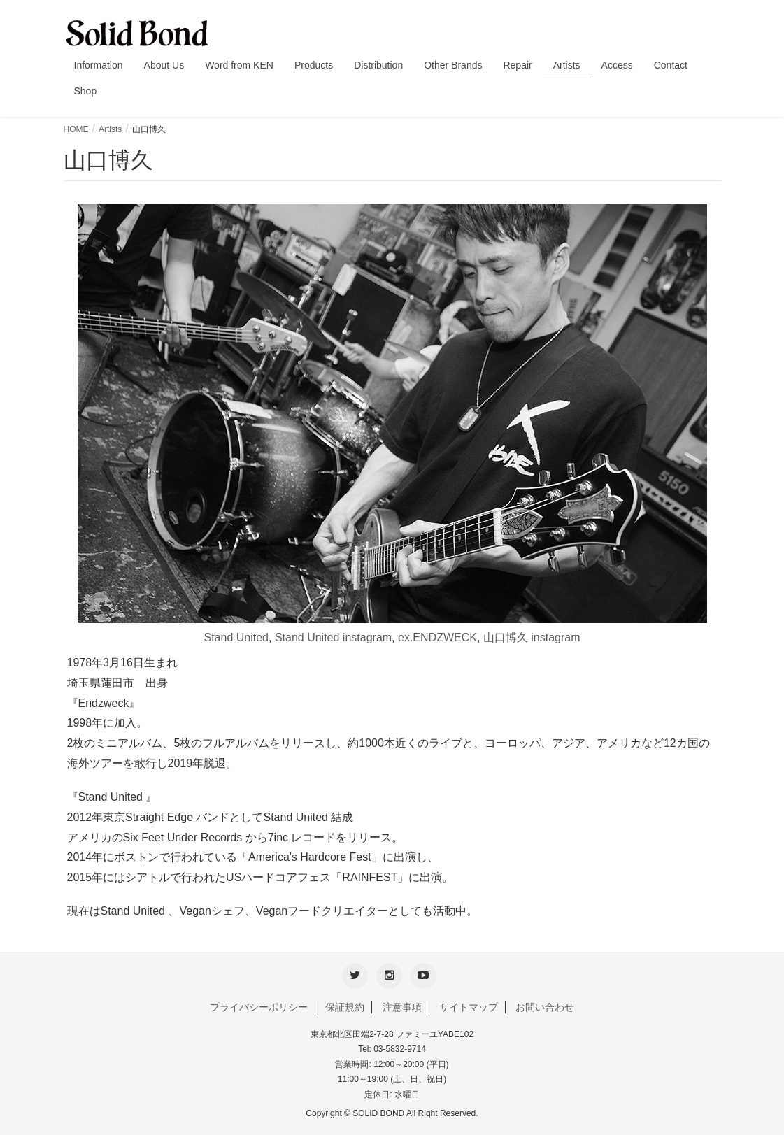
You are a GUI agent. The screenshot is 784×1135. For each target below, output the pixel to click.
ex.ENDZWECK (437, 637)
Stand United (236, 637)
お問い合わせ (544, 1005)
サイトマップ (468, 1005)
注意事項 (402, 1005)
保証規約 (344, 1005)
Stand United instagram (333, 637)
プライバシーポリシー (259, 1005)
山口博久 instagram (531, 637)
